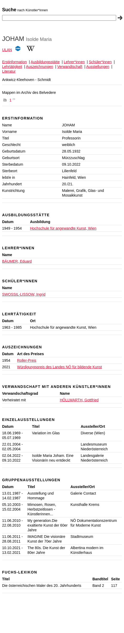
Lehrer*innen (74, 62)
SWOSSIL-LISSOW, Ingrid (23, 294)
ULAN (7, 50)
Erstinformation (14, 62)
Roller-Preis (26, 360)
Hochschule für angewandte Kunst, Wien (63, 228)
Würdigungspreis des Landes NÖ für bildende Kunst (59, 367)
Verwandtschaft (69, 66)
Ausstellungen (97, 66)
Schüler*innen (100, 62)
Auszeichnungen (39, 66)
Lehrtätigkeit (12, 66)
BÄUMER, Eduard (17, 261)
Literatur (9, 71)
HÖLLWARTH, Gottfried (79, 400)
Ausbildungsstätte (45, 62)
